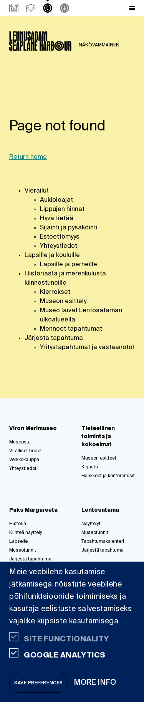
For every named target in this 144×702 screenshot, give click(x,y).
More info (95, 682)
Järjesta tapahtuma (54, 338)
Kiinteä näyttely (25, 533)
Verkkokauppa (24, 460)
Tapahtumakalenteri (102, 541)
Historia (17, 524)
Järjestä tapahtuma (30, 559)
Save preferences (38, 683)
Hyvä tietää (56, 219)
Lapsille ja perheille (68, 265)
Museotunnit (22, 550)
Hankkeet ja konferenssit (108, 476)
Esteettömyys (59, 237)
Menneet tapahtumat (71, 329)
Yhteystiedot (58, 246)
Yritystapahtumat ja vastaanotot (87, 347)
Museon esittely (63, 301)
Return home (28, 157)
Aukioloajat (56, 200)
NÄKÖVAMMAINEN (99, 45)
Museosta (20, 442)
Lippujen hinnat (62, 209)
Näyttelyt (91, 524)
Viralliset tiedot (25, 451)
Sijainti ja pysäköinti (69, 228)
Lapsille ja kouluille (52, 255)
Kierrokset (55, 292)
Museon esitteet (98, 458)
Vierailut (37, 191)
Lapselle (18, 541)
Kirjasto (89, 467)
